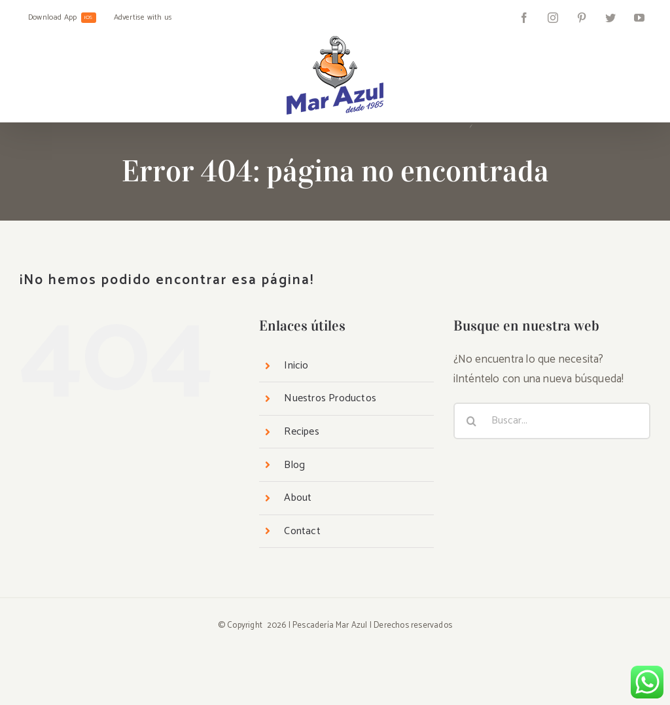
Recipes (301, 432)
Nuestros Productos (330, 398)
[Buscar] (471, 421)
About (297, 498)
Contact (302, 531)
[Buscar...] (551, 421)
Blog (294, 465)
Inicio (296, 365)
